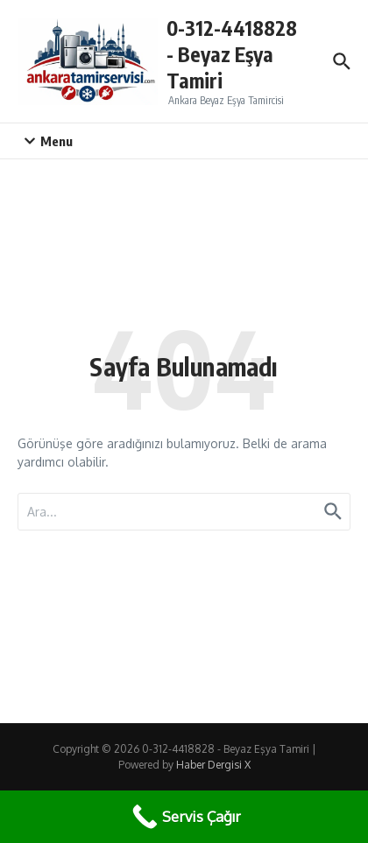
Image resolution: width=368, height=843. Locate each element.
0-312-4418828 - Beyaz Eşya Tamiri (231, 54)
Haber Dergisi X (213, 764)
